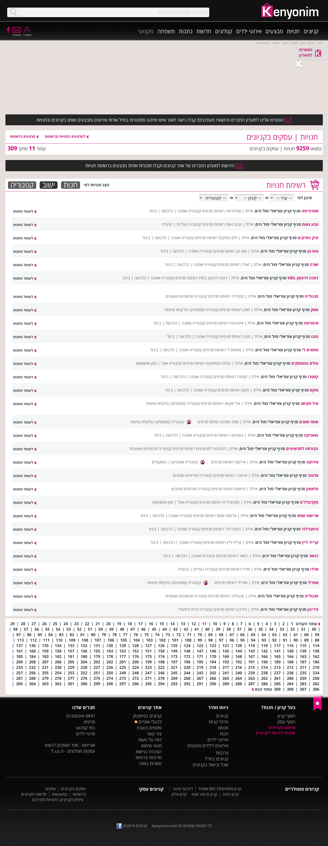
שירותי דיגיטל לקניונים (275, 733)
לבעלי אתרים (148, 722)
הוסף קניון (286, 716)
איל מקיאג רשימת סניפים (220, 403)
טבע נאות (310, 224)
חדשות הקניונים (34, 794)
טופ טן (312, 251)
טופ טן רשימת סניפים (230, 251)
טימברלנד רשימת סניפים (221, 529)
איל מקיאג (309, 403)
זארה (314, 264)
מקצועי (145, 31)
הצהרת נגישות (149, 751)
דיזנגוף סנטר (183, 788)
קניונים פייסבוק (132, 825)
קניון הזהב (230, 794)
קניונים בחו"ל (216, 759)
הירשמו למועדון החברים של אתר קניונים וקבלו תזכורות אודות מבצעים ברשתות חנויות (164, 165)
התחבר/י (27, 33)
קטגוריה (22, 185)
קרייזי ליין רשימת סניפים (222, 542)
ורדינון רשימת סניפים (230, 609)
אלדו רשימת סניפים (234, 569)
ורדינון (312, 609)
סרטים (89, 722)
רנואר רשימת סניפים (232, 555)
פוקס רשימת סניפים (233, 390)
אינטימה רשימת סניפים (224, 323)
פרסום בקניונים (282, 727)
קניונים (311, 31)
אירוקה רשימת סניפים (228, 462)
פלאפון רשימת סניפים (228, 488)
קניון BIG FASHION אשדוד (219, 788)
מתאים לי (310, 350)
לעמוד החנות (24, 211)
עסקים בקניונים (73, 788)
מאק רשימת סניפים (235, 309)
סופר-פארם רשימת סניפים (218, 421)
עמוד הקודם (308, 623)
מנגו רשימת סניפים (235, 336)
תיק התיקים (308, 237)
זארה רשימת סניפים (233, 264)
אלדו (314, 569)
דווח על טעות (150, 740)
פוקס (314, 390)
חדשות (203, 31)
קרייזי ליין (310, 542)
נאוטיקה (311, 435)
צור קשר (154, 734)
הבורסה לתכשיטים (302, 448)
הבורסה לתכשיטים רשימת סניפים (199, 448)
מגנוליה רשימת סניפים (226, 296)
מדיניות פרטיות (149, 757)
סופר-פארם (308, 421)
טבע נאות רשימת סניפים (221, 224)
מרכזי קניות (218, 722)
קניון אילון (179, 794)
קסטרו (313, 376)
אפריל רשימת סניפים (230, 582)
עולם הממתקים (304, 363)
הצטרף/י (16, 33)
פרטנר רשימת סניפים (230, 475)
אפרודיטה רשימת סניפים (221, 211)
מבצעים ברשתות (24, 136)
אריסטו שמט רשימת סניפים (215, 515)
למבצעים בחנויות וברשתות (67, 136)
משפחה (166, 31)
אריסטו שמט (307, 515)
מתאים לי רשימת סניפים (222, 350)
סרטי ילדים (85, 734)
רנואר (313, 555)
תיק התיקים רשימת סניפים (216, 237)
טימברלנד (309, 529)
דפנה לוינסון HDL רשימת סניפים (201, 278)
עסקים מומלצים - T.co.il (73, 751)
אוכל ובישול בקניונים (210, 765)
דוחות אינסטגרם (80, 716)
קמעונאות (59, 794)
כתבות (185, 31)
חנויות (293, 31)
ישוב (48, 185)
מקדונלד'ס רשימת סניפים (219, 502)
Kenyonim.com (165, 825)
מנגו (314, 336)
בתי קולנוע (85, 728)
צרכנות (222, 753)
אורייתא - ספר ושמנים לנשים (70, 745)
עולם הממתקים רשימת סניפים (207, 363)
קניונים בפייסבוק (147, 716)
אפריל (313, 582)
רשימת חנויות (286, 185)
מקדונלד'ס (309, 502)
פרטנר (313, 475)
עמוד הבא (262, 689)
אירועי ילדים (249, 31)
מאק (314, 309)
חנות (70, 185)
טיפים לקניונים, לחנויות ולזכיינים (57, 799)
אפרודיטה (309, 211)
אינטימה (311, 323)
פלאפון (312, 488)
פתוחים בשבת (149, 728)
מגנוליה (311, 296)
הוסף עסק (286, 722)
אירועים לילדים (215, 745)
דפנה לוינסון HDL (303, 278)
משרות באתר (150, 763)
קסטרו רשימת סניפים (230, 376)
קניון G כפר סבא (204, 794)
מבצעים (274, 31)
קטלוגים (223, 31)
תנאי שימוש (151, 745)
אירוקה (312, 462)
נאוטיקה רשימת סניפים (225, 435)
